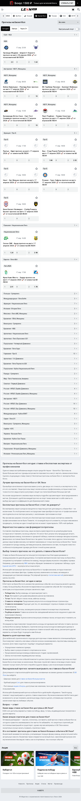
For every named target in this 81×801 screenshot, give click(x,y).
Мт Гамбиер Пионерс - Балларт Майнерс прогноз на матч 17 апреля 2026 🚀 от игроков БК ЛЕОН (59, 89)
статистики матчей (55, 575)
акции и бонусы (19, 686)
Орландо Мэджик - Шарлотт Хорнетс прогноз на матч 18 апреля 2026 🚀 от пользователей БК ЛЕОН (19, 55)
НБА (5, 41)
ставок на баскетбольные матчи (32, 679)
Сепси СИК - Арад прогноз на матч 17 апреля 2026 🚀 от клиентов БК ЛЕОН (19, 244)
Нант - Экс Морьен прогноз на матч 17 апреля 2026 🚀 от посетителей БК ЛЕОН (20, 181)
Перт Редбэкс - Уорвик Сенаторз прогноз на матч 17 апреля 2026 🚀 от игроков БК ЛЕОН (59, 118)
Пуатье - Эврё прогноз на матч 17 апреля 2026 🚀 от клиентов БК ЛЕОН (21, 152)
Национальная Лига (11, 232)
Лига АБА (7, 266)
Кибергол (7, 770)
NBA (26, 563)
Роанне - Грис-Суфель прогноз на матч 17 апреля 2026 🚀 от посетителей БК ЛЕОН (59, 182)
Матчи (50, 784)
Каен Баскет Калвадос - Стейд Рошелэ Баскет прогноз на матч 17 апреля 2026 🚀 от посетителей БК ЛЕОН (20, 211)
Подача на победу (46, 770)
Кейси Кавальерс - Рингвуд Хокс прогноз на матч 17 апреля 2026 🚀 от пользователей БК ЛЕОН (20, 89)
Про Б (6, 139)
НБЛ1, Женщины (10, 75)
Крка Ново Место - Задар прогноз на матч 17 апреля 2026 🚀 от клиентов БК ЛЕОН (20, 280)
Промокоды (58, 784)
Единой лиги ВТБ (9, 566)
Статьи (43, 784)
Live (18, 682)
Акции (37, 784)
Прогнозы (29, 784)
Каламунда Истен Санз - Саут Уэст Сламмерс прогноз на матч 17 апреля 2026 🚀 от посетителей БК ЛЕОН (19, 118)
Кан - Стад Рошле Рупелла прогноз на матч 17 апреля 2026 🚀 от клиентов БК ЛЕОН (59, 153)
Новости (21, 784)
